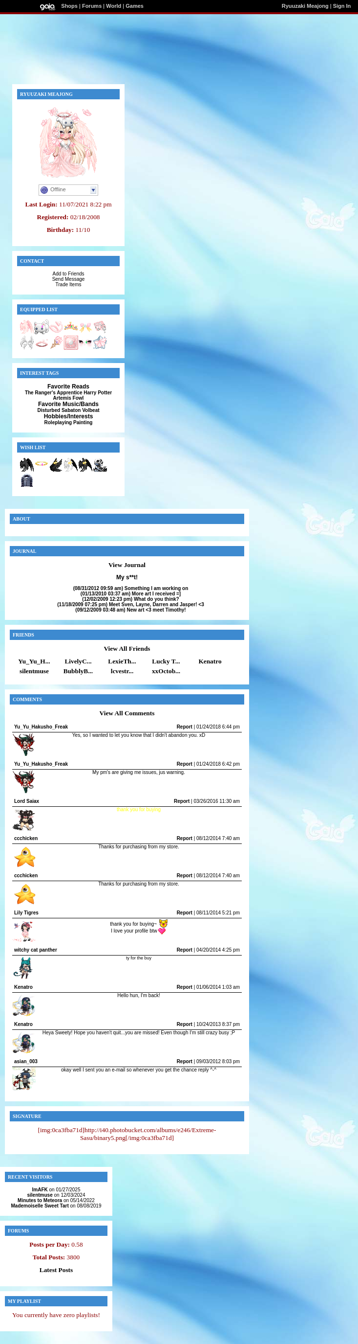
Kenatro (209, 661)
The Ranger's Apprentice (54, 392)
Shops (69, 6)
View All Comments (127, 713)
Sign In (342, 6)
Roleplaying (58, 422)
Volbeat (90, 410)
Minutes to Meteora (40, 1200)
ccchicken (26, 838)
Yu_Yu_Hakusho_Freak (41, 726)
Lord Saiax (26, 801)
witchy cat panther (35, 950)
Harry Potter (98, 392)
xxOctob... (166, 671)
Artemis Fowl (68, 398)
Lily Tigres (26, 912)
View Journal (127, 565)
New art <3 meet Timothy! (130, 610)
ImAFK (40, 1189)
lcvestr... (122, 671)
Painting (82, 422)
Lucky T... (166, 661)
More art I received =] (131, 593)
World (113, 6)
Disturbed (48, 410)
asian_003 (26, 1061)
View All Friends (127, 648)
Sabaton (71, 410)
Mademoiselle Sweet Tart (40, 1205)
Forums (92, 6)
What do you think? (130, 599)
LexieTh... (122, 661)
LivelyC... (77, 661)
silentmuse (34, 671)
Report (184, 726)
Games (135, 6)
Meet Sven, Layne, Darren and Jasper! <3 (130, 604)
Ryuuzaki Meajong (305, 6)
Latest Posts (56, 1270)
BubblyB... (78, 671)
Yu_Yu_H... (34, 661)
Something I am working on (131, 588)
